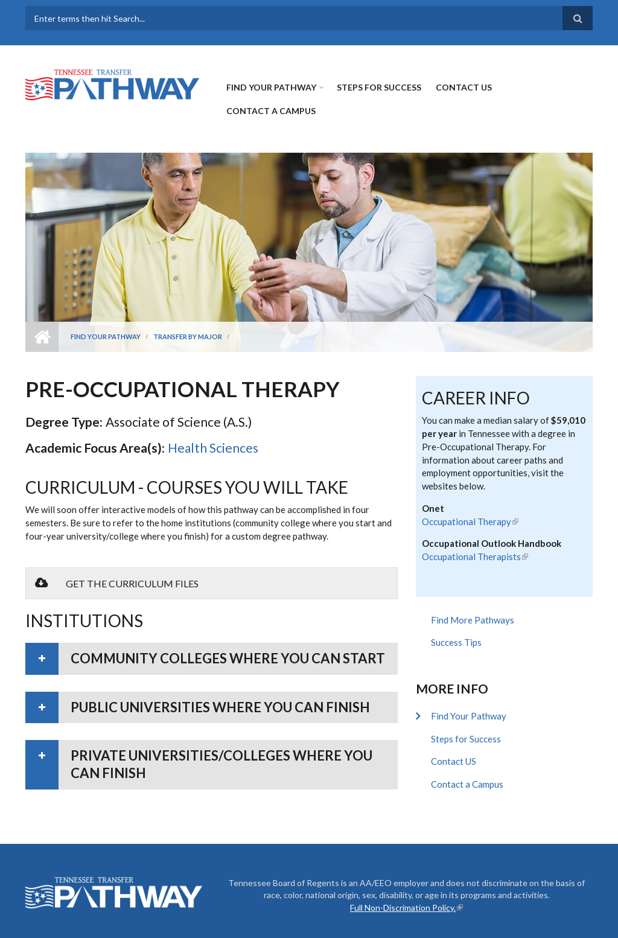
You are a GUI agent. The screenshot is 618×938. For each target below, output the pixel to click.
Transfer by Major (187, 336)
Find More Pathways (472, 619)
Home (42, 337)
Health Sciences (213, 447)
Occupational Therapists (475, 556)
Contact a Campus (271, 111)
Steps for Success (379, 87)
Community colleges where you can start (228, 658)
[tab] (211, 659)
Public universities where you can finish (220, 707)
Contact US (464, 87)
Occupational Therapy (470, 521)
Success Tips (456, 642)
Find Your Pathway (271, 87)
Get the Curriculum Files (117, 583)
